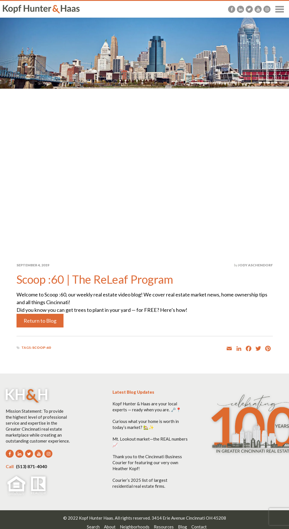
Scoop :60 (41, 347)
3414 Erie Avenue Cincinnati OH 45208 (188, 517)
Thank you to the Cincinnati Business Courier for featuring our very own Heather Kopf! (147, 462)
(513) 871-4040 (26, 466)
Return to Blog (40, 321)
